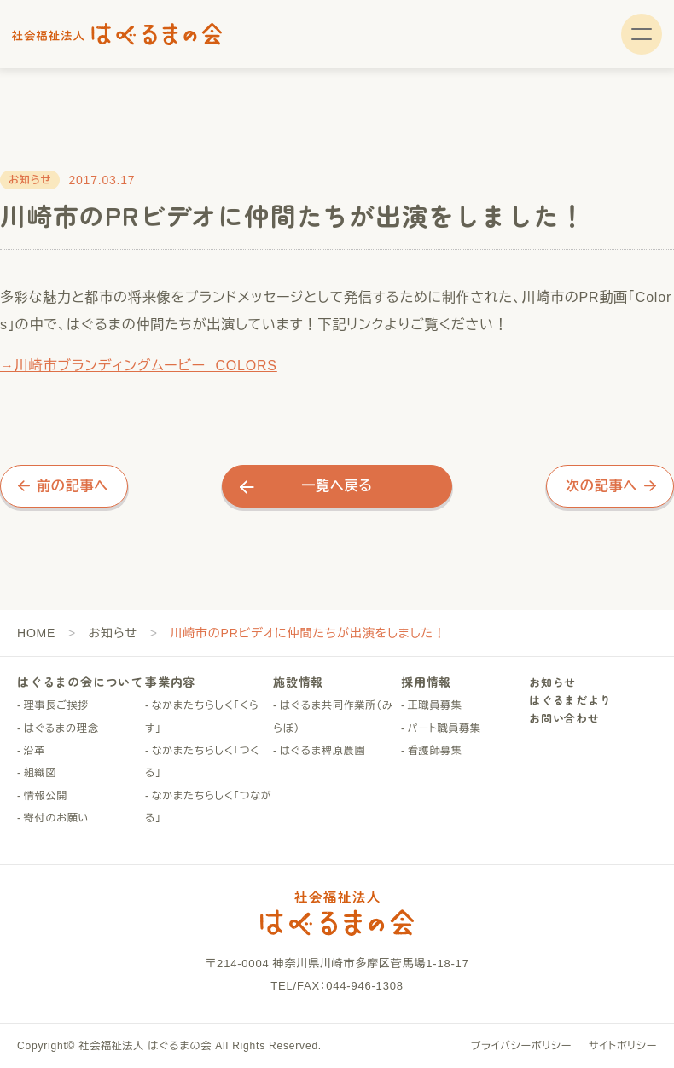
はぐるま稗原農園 (322, 751)
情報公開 (45, 796)
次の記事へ (601, 486)
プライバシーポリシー (521, 1046)
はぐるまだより (570, 700)
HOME (36, 633)
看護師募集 (435, 751)
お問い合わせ (564, 718)
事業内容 (170, 681)
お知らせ (113, 633)
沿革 (35, 751)
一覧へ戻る (337, 486)
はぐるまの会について (80, 681)
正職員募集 (435, 705)
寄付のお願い (57, 818)
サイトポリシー (623, 1046)
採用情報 (426, 681)
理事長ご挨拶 (56, 705)
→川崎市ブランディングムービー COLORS (138, 365)
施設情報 (298, 681)
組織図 (40, 773)
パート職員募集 (444, 728)
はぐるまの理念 (61, 728)
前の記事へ (72, 486)
